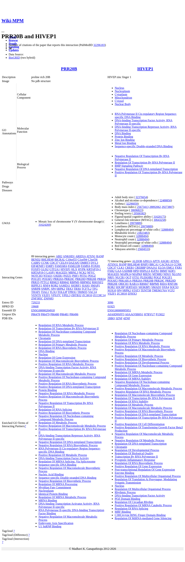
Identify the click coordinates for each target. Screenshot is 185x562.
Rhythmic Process (125, 492)
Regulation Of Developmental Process (137, 450)
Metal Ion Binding (125, 143)
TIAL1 (45, 292)
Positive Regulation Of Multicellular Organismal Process (148, 476)
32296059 (132, 203)
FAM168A (61, 266)
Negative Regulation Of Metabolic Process (139, 440)
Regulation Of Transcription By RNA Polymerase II (145, 162)
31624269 (44, 224)
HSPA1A (145, 270)
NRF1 (111, 277)
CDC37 (54, 262)
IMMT (163, 270)
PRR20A (58, 279)
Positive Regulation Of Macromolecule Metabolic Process (72, 425)
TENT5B (145, 290)
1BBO (111, 318)
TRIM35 (82, 292)
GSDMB (127, 270)
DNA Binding (123, 133)
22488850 (165, 200)
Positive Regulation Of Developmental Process (142, 362)
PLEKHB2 (146, 277)
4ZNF (126, 318)
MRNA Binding (47, 500)
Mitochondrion (123, 97)
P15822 (160, 314)
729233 (35, 302)
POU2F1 (36, 279)
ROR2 (54, 285)
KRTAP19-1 (94, 269)
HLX (74, 269)
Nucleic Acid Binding (51, 474)
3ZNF (119, 318)
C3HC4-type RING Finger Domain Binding (140, 515)
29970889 (135, 223)
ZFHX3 (132, 293)
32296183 (99, 45)
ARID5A (80, 256)
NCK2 (82, 272)
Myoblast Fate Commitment (54, 487)
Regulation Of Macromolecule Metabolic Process (67, 373)
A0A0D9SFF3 (115, 314)
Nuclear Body (123, 104)
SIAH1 (86, 285)
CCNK (45, 262)
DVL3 (94, 262)
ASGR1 (165, 261)
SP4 (53, 288)
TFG (95, 288)
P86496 (74, 314)
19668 (34, 306)
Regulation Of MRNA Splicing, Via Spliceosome (66, 461)
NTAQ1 (48, 275)
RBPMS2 (85, 282)
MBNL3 (73, 272)
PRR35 (35, 282)
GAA (118, 270)
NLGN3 (176, 274)
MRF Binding (123, 511)
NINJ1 (167, 274)
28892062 (155, 206)
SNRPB (35, 288)
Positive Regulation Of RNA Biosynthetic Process (67, 383)
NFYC (91, 272)
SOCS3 (174, 287)
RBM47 (144, 283)
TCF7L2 (86, 288)
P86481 (64, 314)
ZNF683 (48, 298)
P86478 (35, 314)
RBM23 (54, 282)
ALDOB (137, 261)
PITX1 (84, 275)
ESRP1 (50, 266)
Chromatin (44, 338)
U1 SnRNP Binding (49, 526)
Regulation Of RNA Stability (131, 401)
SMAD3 (156, 287)
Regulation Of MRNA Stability (133, 378)
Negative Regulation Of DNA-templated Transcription (146, 169)
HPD (136, 270)
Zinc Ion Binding (125, 139)
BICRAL (60, 259)
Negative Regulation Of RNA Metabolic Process (66, 393)
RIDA (163, 283)
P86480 (54, 314)
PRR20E (91, 279)
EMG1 (170, 267)
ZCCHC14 (99, 295)
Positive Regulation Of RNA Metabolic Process (66, 364)
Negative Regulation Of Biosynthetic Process (64, 480)
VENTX (36, 295)
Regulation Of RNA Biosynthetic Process (62, 347)
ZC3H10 (87, 295)
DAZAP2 (73, 262)
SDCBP (120, 287)
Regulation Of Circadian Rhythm (134, 502)
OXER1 (58, 275)
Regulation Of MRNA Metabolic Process (62, 497)
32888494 (167, 229)
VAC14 (92, 292)
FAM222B (74, 266)
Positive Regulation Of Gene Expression (138, 466)
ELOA (162, 267)
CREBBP (140, 267)
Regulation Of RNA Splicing (55, 409)
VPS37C (56, 295)
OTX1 (135, 277)
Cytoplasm (121, 94)
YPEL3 (66, 295)
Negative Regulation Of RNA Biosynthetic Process (68, 445)
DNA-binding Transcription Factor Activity (63, 458)
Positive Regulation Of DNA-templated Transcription (69, 386)
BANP (100, 256)
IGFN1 (155, 270)
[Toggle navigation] (2, 31)
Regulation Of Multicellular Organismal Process (143, 489)
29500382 (139, 213)
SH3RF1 (76, 285)
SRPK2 (60, 288)
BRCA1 (154, 264)
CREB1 (129, 267)
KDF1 (171, 270)
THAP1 (35, 292)
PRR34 (101, 279)
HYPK (82, 269)
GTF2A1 (54, 269)
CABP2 (35, 262)
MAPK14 (126, 274)
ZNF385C (37, 298)
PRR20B (69, 68)
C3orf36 (93, 259)
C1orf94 (82, 259)
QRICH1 (123, 283)
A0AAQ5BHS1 (134, 314)
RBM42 (64, 282)
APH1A (147, 261)
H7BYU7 (149, 314)
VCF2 (171, 290)
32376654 (141, 197)
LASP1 (50, 272)
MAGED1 (62, 272)
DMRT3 (85, 262)
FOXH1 (95, 266)
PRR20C (69, 279)
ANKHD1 (69, 256)
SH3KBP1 (144, 287)
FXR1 (178, 267)
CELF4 (63, 262)
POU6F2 (47, 279)
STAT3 (136, 290)
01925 (111, 306)
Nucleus (119, 87)
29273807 (167, 206)
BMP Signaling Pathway (129, 165)
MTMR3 (157, 274)
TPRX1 (72, 292)
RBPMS (74, 282)
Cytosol (119, 100)
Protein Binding (124, 136)
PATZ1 (67, 275)
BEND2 (36, 259)
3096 (110, 302)
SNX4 (165, 287)
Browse (13, 40)
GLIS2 (45, 269)
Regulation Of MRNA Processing (58, 484)
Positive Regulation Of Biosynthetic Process (64, 412)
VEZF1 (46, 295)
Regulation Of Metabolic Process (57, 422)
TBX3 (69, 288)
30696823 (136, 210)
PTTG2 (44, 282)
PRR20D (80, 279)
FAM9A (85, 266)
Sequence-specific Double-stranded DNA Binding (144, 146)
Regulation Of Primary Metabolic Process (62, 344)
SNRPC (45, 288)
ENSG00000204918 (43, 310)
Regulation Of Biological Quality (134, 453)
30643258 (159, 219)
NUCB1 (120, 277)
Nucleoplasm (122, 91)
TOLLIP (62, 292)
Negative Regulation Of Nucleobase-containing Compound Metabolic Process (65, 418)
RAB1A (134, 283)
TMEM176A (159, 290)
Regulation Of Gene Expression (56, 357)
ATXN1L (112, 264)
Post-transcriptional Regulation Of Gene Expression (145, 469)
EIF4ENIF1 (38, 266)
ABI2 (59, 256)
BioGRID (14, 57)
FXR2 (111, 270)
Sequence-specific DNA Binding (57, 464)
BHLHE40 (47, 259)
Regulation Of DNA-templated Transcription (64, 341)
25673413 (143, 206)
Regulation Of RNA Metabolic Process (61, 325)
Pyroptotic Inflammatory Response (135, 459)
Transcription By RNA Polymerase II (136, 456)
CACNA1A (166, 264)
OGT (129, 277)
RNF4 (46, 285)
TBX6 (77, 288)
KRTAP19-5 (38, 272)
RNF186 (173, 283)
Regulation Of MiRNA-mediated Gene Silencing (143, 518)
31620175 (159, 216)
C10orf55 (71, 259)
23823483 (143, 232)
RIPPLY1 (36, 285)
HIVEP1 (145, 68)
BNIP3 (145, 264)
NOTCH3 (37, 275)
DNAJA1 (151, 267)
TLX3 (53, 292)
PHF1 (75, 275)
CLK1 (120, 267)
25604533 (143, 249)
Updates (14, 50)
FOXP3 (35, 269)
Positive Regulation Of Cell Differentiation (140, 424)
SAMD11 (64, 285)
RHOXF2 (97, 282)
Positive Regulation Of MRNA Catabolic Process (143, 505)
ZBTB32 (76, 295)
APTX (156, 261)
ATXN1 (91, 256)
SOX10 (111, 290)
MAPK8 (137, 274)
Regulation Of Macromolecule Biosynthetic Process (68, 360)
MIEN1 (147, 274)
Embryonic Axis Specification (55, 523)
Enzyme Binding (124, 472)
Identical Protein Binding (53, 493)
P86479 (45, 314)
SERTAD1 (131, 287)
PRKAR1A (125, 280)
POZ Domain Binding (127, 498)
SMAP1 (95, 285)
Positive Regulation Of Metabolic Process (62, 455)
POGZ (92, 275)
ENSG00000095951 (119, 310)
